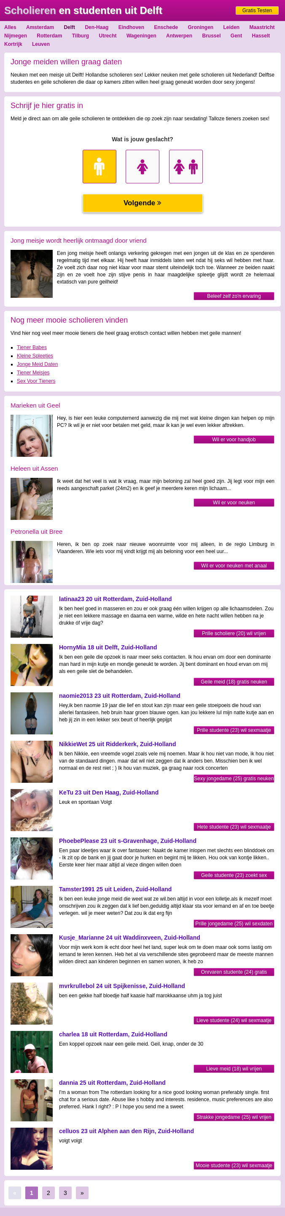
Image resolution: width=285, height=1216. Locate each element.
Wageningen (141, 36)
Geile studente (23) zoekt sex (234, 875)
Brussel (211, 36)
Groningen (201, 27)
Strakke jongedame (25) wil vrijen (233, 1117)
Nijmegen (15, 36)
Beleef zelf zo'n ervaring (234, 296)
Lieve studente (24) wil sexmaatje (234, 1020)
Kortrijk (13, 44)
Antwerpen (179, 36)
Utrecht (108, 36)
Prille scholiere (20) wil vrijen (234, 633)
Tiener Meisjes (33, 373)
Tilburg (80, 36)
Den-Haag (96, 27)
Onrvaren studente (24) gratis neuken (234, 972)
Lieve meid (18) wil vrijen (234, 1069)
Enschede (166, 27)
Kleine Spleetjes (35, 356)
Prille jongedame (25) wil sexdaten (233, 924)
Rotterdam (49, 36)
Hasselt (261, 36)
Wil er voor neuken (234, 503)
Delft (69, 27)
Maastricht (262, 27)
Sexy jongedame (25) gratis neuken (234, 779)
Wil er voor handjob (233, 439)
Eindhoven (131, 27)
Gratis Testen (257, 10)
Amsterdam (40, 27)
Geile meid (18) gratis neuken (234, 682)
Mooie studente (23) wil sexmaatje (234, 1165)
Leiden (231, 27)
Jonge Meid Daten (37, 364)
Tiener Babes (32, 347)
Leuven (41, 44)
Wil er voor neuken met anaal (234, 566)
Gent (236, 36)
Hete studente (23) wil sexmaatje (234, 827)
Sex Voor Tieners (36, 381)
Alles (10, 27)
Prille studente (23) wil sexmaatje (234, 730)
